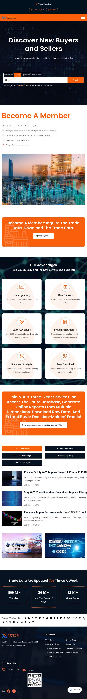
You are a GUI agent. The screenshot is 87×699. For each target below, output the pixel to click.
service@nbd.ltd (13, 669)
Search (75, 80)
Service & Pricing (52, 644)
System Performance (65, 329)
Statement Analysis (21, 364)
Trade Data (49, 640)
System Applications (65, 448)
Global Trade (71, 640)
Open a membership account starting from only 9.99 (43, 425)
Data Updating (22, 295)
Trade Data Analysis (22, 463)
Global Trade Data (44, 4)
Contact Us (70, 644)
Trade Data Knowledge (21, 455)
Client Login (36, 9)
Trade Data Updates (22, 448)
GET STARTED (43, 236)
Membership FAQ (65, 455)
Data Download (65, 364)
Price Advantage (22, 329)
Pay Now (52, 9)
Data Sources (65, 295)
